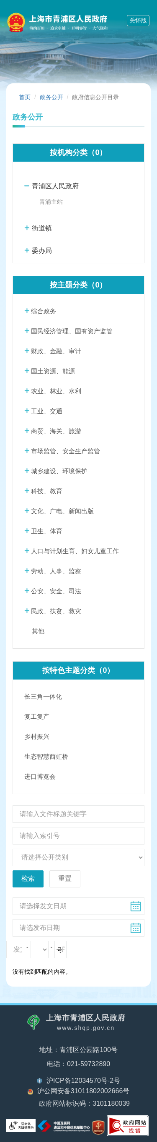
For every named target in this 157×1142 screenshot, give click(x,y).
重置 (65, 878)
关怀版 (138, 20)
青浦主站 (51, 201)
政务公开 (51, 97)
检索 (28, 878)
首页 (25, 97)
